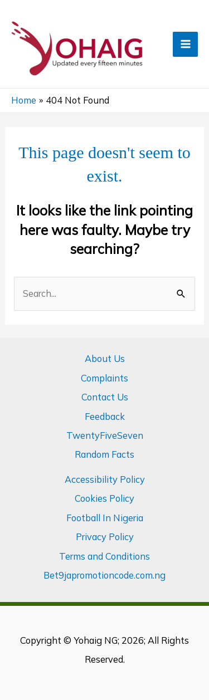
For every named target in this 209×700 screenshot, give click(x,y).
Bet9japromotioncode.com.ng (104, 575)
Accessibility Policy (105, 479)
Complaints (104, 378)
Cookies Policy (104, 498)
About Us (105, 358)
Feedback (105, 416)
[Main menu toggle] (185, 44)
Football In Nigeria (104, 517)
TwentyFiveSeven (104, 435)
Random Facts (104, 454)
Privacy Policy (105, 536)
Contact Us (104, 397)
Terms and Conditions (104, 556)
